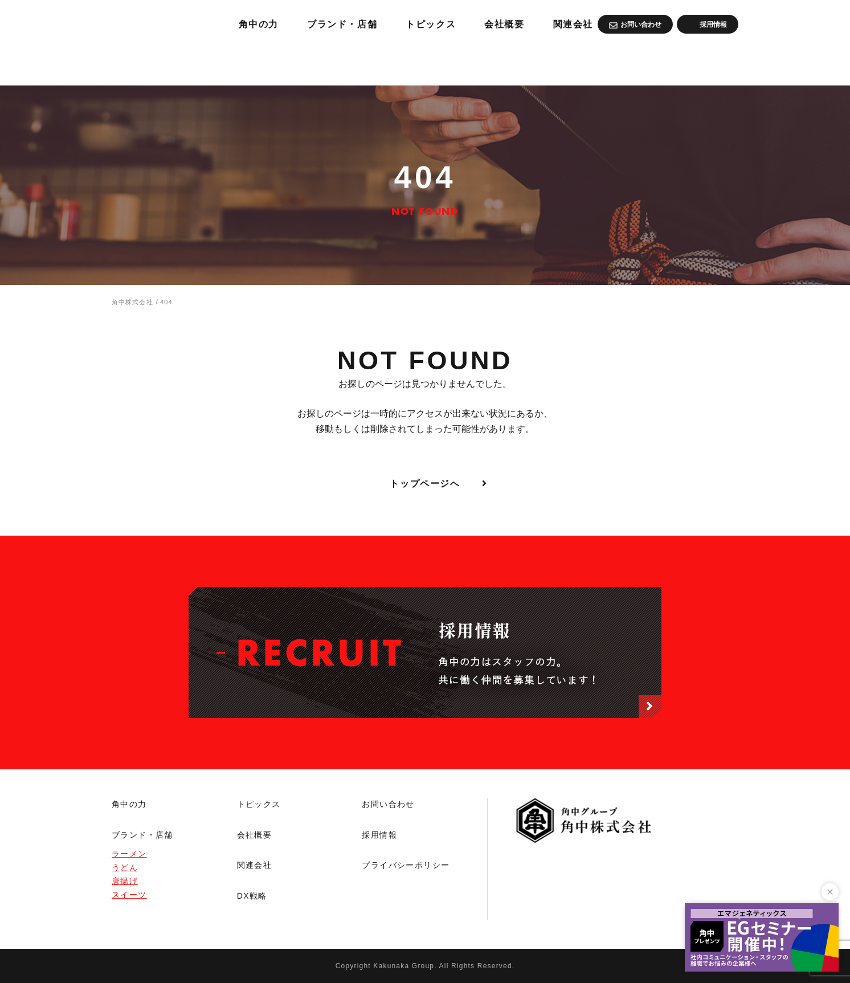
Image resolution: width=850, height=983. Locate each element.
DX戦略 (252, 895)
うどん (125, 867)
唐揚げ (125, 881)
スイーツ (129, 894)
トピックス (563, 62)
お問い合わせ (388, 804)
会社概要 (642, 62)
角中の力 (376, 62)
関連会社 (715, 62)
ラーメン (129, 853)
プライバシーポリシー (405, 865)
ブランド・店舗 (466, 62)
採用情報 (379, 834)
